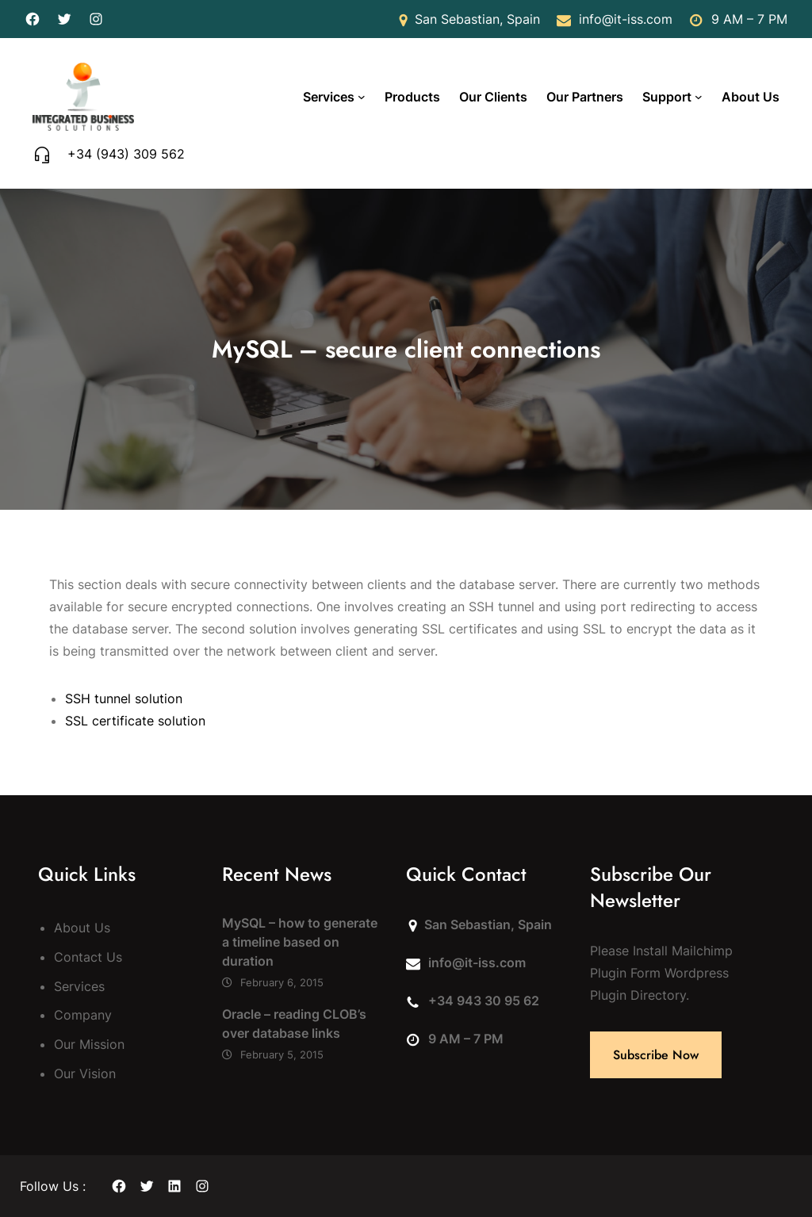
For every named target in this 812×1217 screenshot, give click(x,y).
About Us (82, 928)
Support (666, 97)
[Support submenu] (699, 97)
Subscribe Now (656, 1055)
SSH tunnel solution (123, 698)
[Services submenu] (362, 97)
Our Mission (89, 1044)
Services (328, 97)
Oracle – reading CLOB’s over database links (294, 1023)
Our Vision (85, 1073)
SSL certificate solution (135, 721)
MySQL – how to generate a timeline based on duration (299, 942)
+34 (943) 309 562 (126, 154)
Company (83, 1015)
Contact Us (88, 957)
